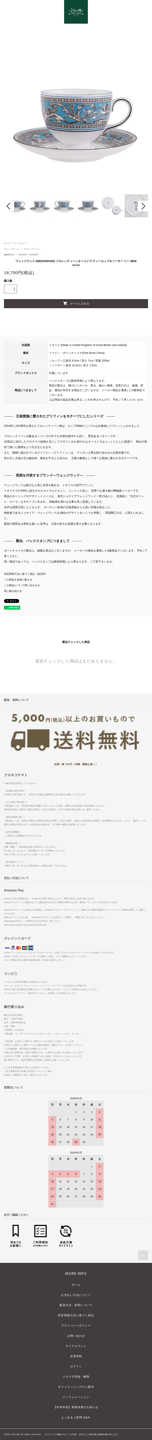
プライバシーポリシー (76, 1325)
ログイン (76, 1366)
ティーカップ (20, 243)
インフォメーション (76, 1397)
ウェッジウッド (12, 249)
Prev (9, 206)
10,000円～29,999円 (28, 254)
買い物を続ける (13, 591)
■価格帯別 (9, 254)
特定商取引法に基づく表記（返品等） (26, 574)
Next (143, 206)
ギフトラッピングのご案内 (76, 1386)
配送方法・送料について (76, 1305)
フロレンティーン (32, 249)
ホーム (75, 1284)
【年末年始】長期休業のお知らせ (76, 1407)
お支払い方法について (76, 1295)
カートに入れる (76, 303)
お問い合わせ (76, 1335)
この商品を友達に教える (18, 579)
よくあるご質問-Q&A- (76, 1417)
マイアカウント (76, 1346)
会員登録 (76, 1356)
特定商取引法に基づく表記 (76, 1315)
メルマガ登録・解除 (76, 1376)
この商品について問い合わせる (22, 585)
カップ (7, 243)
